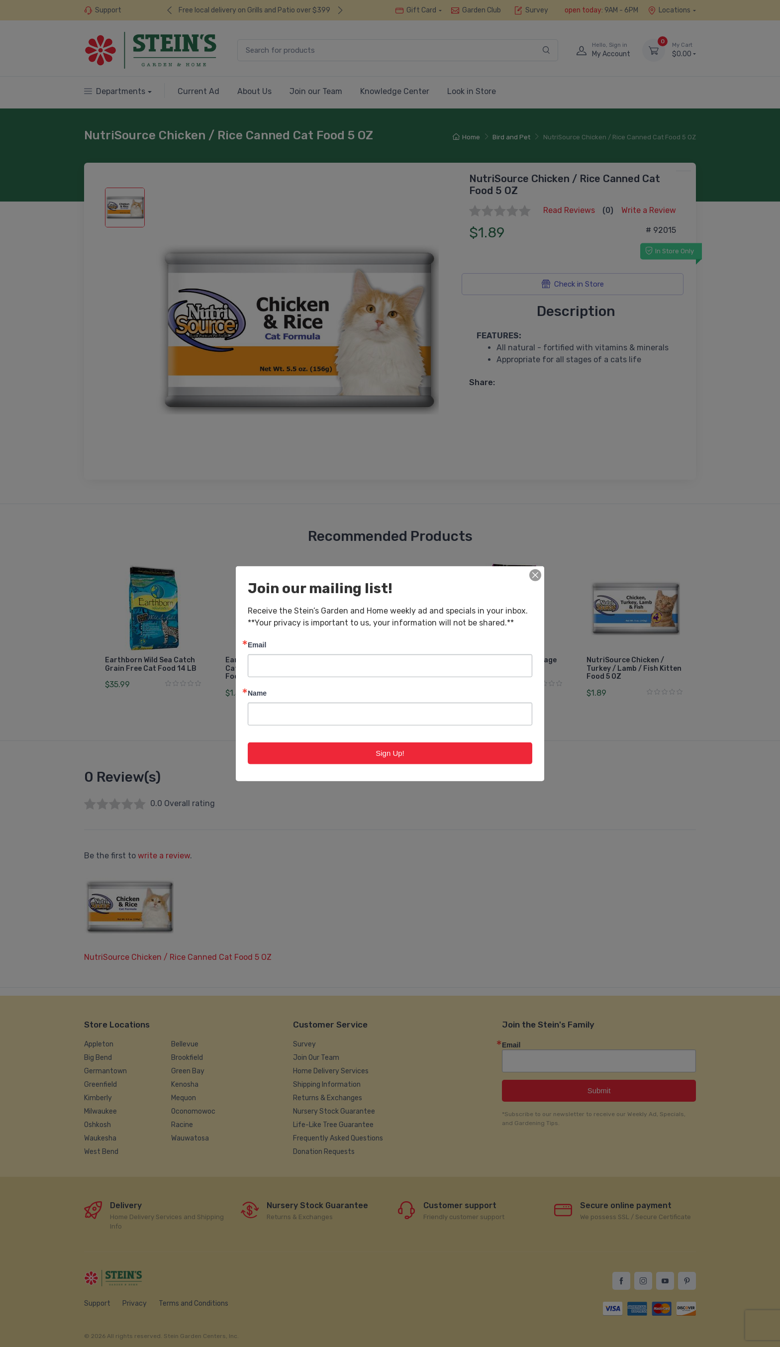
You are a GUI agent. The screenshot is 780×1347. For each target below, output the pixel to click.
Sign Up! (390, 752)
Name (257, 692)
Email (257, 644)
